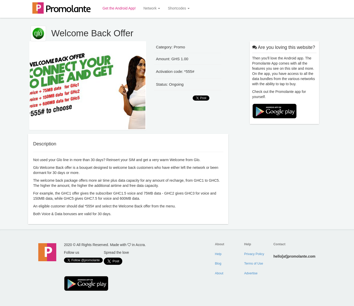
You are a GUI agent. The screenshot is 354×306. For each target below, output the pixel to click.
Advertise (250, 273)
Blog (218, 263)
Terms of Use (253, 263)
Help (218, 254)
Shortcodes (179, 8)
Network (151, 8)
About (219, 273)
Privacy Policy (254, 254)
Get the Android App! (119, 8)
